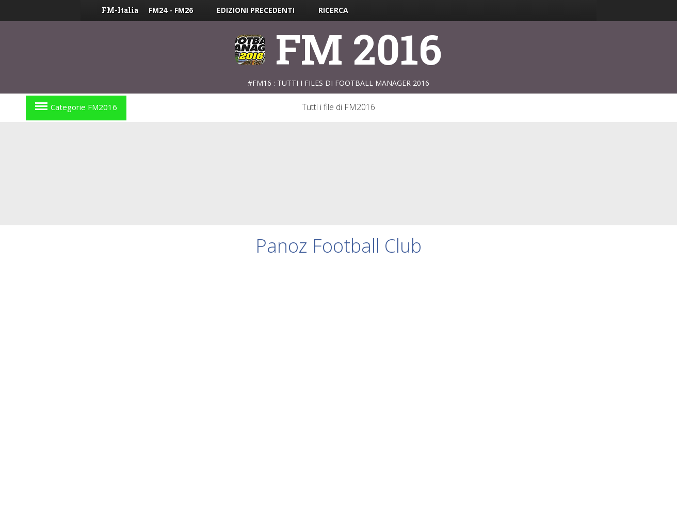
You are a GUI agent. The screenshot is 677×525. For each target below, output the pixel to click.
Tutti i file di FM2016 (338, 107)
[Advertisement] (338, 173)
